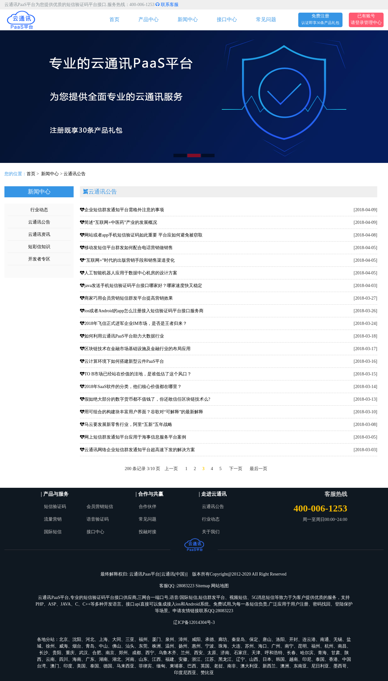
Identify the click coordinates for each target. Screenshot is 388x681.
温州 (169, 646)
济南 (225, 652)
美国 (81, 666)
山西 (253, 659)
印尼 (306, 659)
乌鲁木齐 (167, 652)
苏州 (249, 646)
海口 (262, 646)
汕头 (129, 646)
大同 (116, 639)
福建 (169, 659)
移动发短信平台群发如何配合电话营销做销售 (126, 247)
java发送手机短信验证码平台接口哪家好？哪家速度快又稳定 (141, 285)
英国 (205, 666)
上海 (103, 639)
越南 (293, 659)
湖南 (103, 659)
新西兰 (269, 666)
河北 (90, 639)
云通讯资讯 (39, 234)
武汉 (83, 652)
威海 (63, 646)
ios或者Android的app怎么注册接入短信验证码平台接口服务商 (141, 310)
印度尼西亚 (185, 672)
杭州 (328, 646)
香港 (333, 659)
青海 (322, 652)
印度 (68, 666)
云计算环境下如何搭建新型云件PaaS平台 (122, 361)
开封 (293, 639)
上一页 (171, 468)
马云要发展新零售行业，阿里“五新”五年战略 (126, 424)
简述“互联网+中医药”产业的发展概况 (118, 222)
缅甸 (160, 666)
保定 (253, 639)
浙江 (196, 659)
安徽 (183, 659)
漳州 (183, 639)
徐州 (50, 646)
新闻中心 (188, 19)
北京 (63, 639)
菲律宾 (145, 666)
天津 (256, 652)
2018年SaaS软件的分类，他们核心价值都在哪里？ (131, 386)
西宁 (149, 652)
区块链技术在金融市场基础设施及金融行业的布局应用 (135, 348)
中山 (103, 646)
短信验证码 (55, 506)
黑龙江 (225, 659)
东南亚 (300, 666)
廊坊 (222, 639)
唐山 (267, 639)
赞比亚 (207, 672)
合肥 (96, 652)
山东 (143, 659)
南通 (324, 639)
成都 (136, 652)
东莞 (143, 646)
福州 (143, 639)
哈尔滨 (306, 652)
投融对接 (147, 531)
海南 (76, 659)
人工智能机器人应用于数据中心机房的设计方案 (128, 273)
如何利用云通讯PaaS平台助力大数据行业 (122, 336)
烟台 (76, 646)
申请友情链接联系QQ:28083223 (203, 610)
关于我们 (211, 531)
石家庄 (240, 652)
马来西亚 (125, 666)
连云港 (309, 639)
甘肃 (335, 652)
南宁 (289, 646)
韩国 (280, 659)
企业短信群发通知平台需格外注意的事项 (122, 209)
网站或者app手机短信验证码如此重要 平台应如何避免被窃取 (141, 235)
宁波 (209, 646)
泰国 (320, 659)
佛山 (116, 646)
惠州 (196, 646)
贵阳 (56, 652)
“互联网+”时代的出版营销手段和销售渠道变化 (127, 260)
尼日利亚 (320, 666)
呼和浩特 (273, 652)
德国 (107, 666)
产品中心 (148, 19)
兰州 (185, 652)
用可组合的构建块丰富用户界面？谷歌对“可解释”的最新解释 (141, 411)
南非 (231, 666)
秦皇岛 (238, 639)
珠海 (222, 646)
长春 (291, 652)
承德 (209, 639)
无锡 (337, 639)
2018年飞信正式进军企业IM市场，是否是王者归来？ (133, 323)
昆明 (302, 646)
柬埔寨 (176, 666)
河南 (129, 659)
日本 (267, 659)
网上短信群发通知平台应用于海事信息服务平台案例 (133, 437)
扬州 (183, 646)
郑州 (123, 652)
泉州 (169, 639)
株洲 (156, 646)
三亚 (129, 639)
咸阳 (196, 639)
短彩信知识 (39, 246)
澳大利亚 (249, 666)
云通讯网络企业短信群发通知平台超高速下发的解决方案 (137, 449)
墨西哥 (340, 666)
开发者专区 (39, 259)
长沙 (43, 652)
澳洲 (284, 666)
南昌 (342, 646)
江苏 (209, 659)
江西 (156, 659)
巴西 (191, 666)
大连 (236, 646)
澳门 (54, 666)
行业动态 (39, 209)
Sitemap (203, 585)
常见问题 (266, 19)
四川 (63, 659)
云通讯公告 (75, 173)
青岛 (90, 646)
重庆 (70, 652)
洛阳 (280, 639)
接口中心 (227, 19)
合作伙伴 (147, 506)
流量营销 (53, 519)
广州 (275, 646)
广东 (90, 659)
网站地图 (220, 585)
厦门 (156, 639)
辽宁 (240, 659)
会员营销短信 (100, 506)
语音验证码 (98, 519)
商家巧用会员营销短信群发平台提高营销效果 (126, 298)
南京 (110, 652)
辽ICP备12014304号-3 (194, 622)
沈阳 (76, 639)
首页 (114, 19)
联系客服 (167, 4)
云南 (50, 659)
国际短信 (53, 531)
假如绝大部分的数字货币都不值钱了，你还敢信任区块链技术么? (145, 399)
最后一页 (258, 468)
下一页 (235, 468)
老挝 (218, 666)
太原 (211, 652)
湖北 (116, 659)
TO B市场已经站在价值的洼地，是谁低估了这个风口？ (135, 374)
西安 (198, 652)
